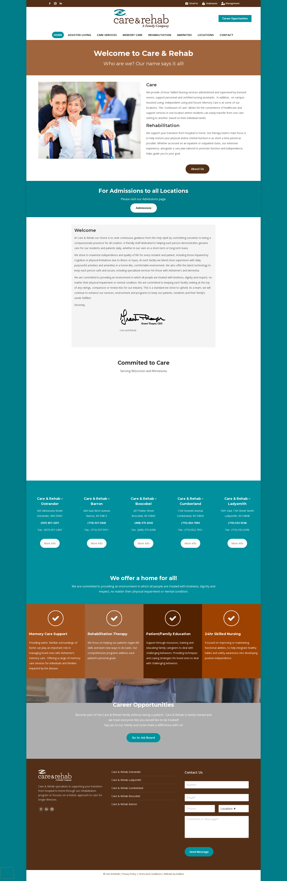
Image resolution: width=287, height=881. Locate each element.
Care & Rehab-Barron (124, 804)
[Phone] (200, 808)
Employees (211, 3)
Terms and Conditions (150, 874)
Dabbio (180, 874)
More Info (50, 543)
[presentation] (7, 872)
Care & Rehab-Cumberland (127, 788)
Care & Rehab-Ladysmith (126, 780)
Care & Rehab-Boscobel (125, 796)
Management (233, 3)
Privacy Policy (129, 874)
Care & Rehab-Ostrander (126, 772)
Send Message (199, 852)
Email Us (193, 3)
